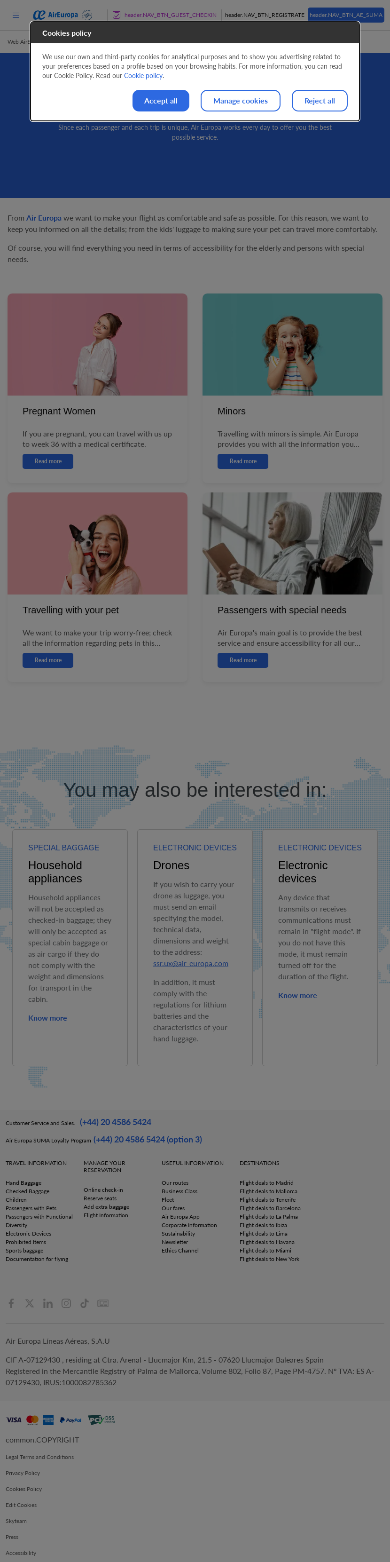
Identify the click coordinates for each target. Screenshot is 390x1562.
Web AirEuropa (26, 41)
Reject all (319, 100)
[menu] (15, 15)
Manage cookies (240, 100)
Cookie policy (143, 75)
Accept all (161, 100)
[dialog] (195, 71)
